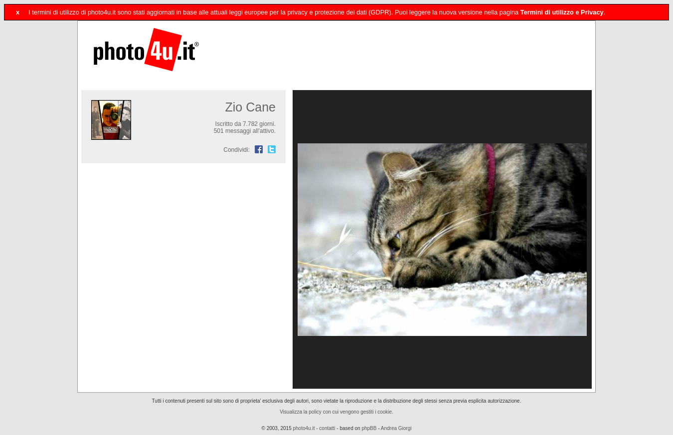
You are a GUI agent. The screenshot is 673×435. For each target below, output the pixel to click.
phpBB (368, 428)
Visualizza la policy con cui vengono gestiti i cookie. (336, 412)
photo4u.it (304, 428)
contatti (327, 428)
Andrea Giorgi (396, 428)
